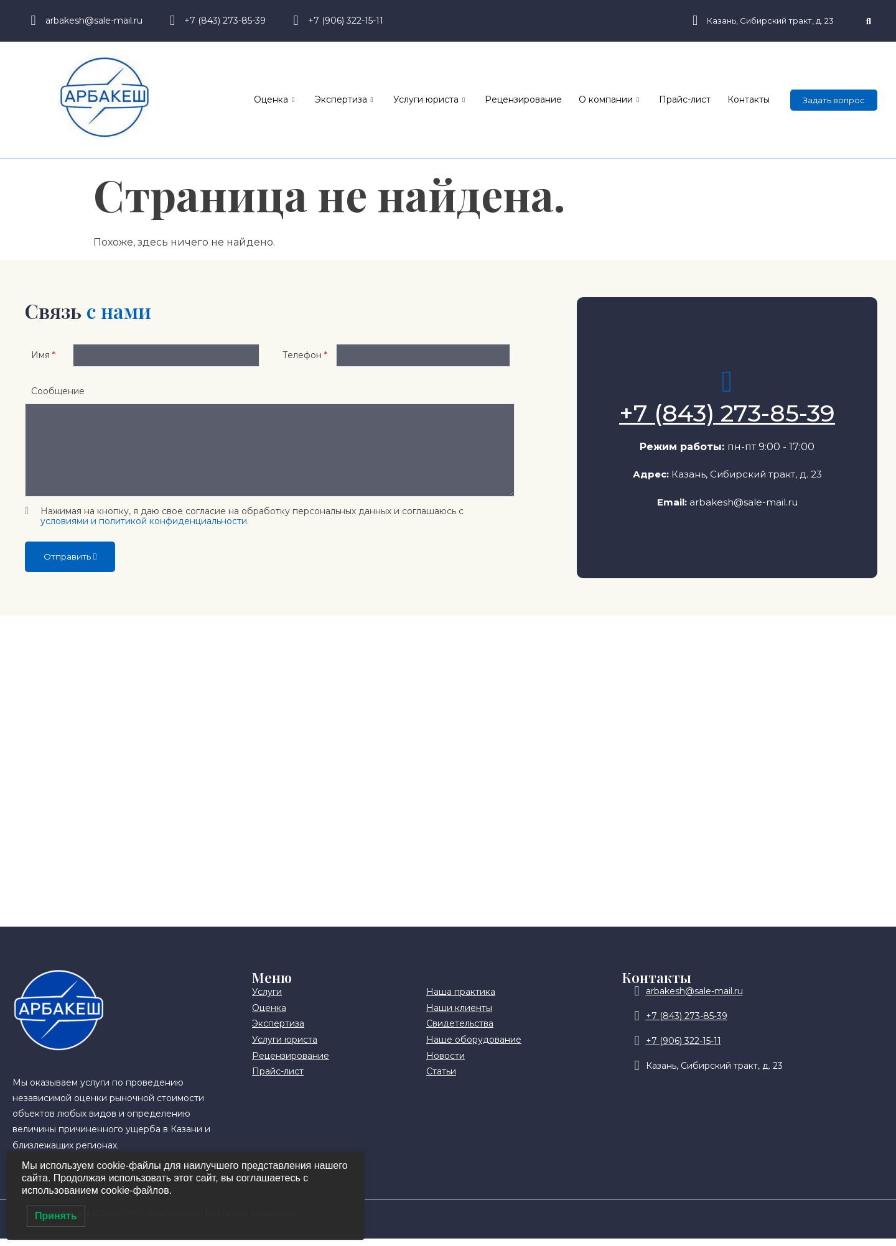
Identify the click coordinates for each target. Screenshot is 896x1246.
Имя (43, 358)
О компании (619, 100)
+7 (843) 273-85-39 (727, 416)
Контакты (750, 99)
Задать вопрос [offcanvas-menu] (834, 100)
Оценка (300, 100)
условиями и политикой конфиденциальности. (144, 527)
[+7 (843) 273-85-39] (727, 385)
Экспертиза (366, 100)
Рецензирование (537, 99)
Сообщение (58, 397)
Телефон (304, 358)
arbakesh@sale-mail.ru (743, 506)
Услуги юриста (447, 100)
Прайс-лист (691, 99)
